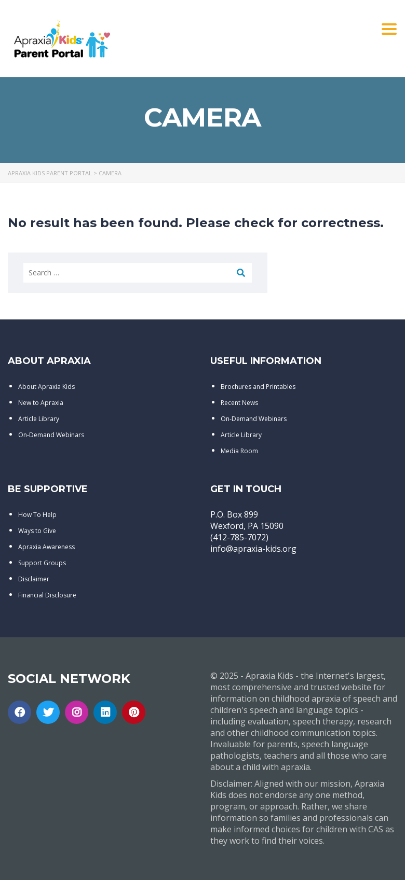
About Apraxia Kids (46, 386)
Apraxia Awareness (46, 546)
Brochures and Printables (258, 386)
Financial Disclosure (47, 595)
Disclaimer (33, 579)
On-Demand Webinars (51, 434)
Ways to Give (37, 530)
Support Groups (42, 562)
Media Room (239, 450)
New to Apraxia (40, 402)
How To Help (37, 514)
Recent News (239, 402)
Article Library (38, 418)
